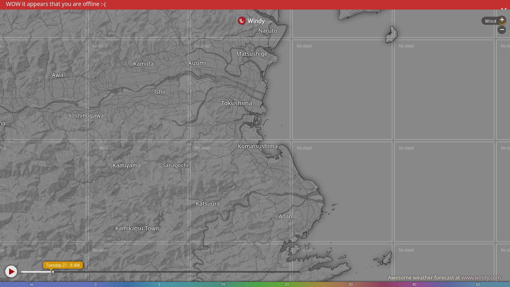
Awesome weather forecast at (444, 277)
